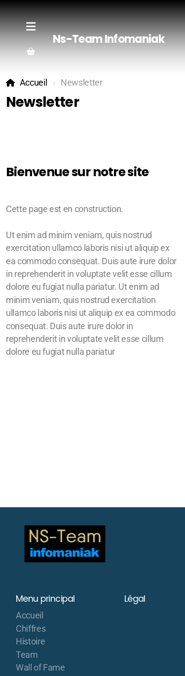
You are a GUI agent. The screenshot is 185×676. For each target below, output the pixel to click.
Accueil (33, 83)
